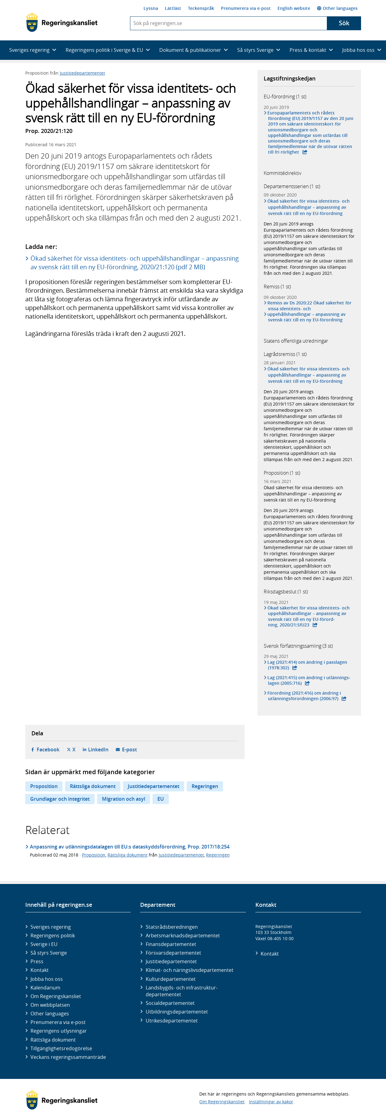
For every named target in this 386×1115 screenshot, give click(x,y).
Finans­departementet (171, 944)
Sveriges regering (50, 926)
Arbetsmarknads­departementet (183, 935)
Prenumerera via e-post (246, 8)
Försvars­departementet (173, 952)
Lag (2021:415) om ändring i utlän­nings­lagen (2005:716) (309, 680)
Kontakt (39, 970)
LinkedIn (98, 749)
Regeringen (205, 786)
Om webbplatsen (50, 1004)
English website (294, 8)
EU (160, 798)
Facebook (48, 749)
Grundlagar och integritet (60, 798)
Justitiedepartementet (82, 73)
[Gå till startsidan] (61, 22)
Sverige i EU (44, 944)
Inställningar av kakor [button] (271, 1102)
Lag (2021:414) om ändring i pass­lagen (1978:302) (307, 665)
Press (36, 961)
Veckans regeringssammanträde (68, 1057)
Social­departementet (170, 1003)
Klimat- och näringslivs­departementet (190, 970)
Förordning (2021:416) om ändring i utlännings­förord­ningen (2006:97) (304, 695)
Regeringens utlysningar (58, 1030)
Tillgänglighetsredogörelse (61, 1048)
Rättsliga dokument (93, 786)
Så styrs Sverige (48, 952)
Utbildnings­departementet (177, 1011)
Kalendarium (45, 987)
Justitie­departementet (171, 961)
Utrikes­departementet (172, 1020)
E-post (129, 749)
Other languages (337, 8)
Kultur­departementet (171, 979)
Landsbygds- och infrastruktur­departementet (181, 991)
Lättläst (173, 8)
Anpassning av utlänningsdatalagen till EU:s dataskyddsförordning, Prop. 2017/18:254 (130, 846)
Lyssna (151, 8)
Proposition (44, 786)
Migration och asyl (123, 798)
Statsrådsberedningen (172, 926)
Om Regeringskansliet (55, 996)
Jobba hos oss (46, 979)
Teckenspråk (201, 8)
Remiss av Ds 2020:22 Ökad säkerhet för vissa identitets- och (310, 305)
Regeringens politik (52, 935)
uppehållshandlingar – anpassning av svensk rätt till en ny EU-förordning (307, 317)
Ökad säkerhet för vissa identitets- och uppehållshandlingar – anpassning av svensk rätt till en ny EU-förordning (309, 207)
